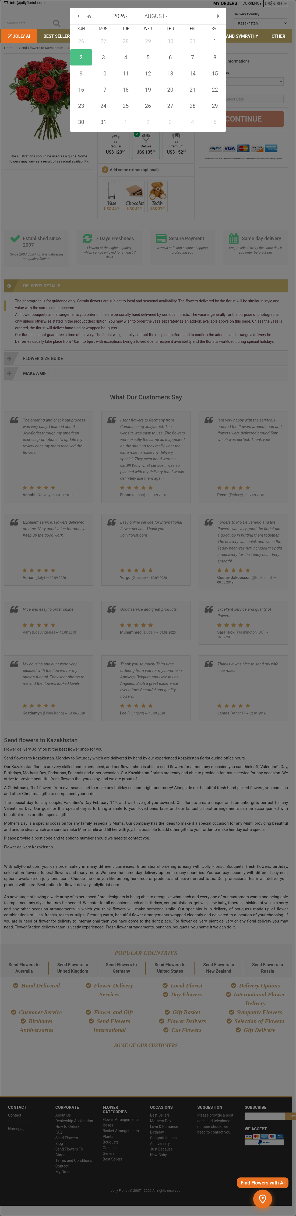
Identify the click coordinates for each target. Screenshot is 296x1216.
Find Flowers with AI (263, 1183)
